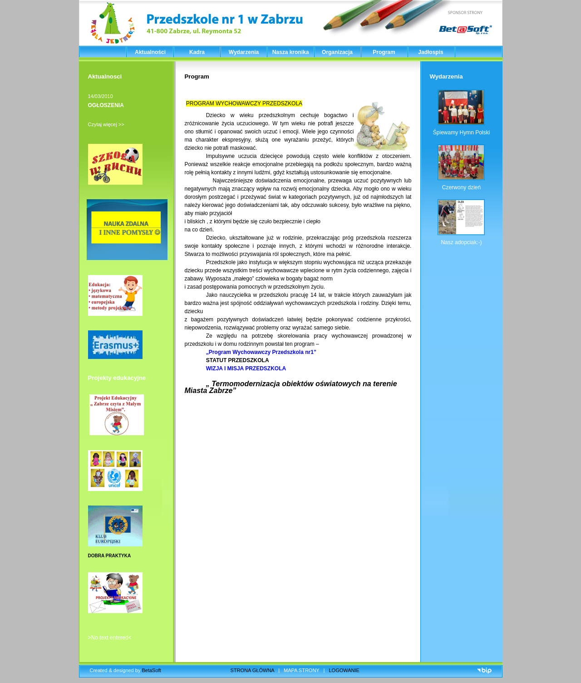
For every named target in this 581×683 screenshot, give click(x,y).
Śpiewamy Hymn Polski (461, 132)
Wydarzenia (244, 52)
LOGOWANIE (344, 670)
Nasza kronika (290, 52)
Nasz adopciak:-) (461, 242)
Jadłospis (430, 52)
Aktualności (150, 52)
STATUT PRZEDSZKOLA (239, 360)
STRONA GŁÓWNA (253, 670)
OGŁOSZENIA (106, 105)
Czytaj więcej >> (106, 124)
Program (384, 52)
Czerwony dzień (461, 187)
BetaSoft (151, 670)
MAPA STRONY (301, 670)
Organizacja (337, 52)
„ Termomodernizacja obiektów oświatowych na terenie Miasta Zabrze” (291, 387)
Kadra (197, 52)
